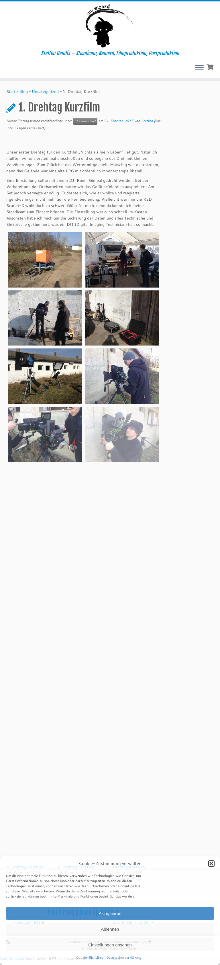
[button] (211, 863)
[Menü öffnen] (199, 68)
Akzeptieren (110, 913)
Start (10, 91)
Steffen (147, 120)
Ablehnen (110, 929)
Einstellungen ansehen (110, 944)
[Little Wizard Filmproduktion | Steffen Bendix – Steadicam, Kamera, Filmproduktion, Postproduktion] (110, 25)
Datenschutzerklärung (123, 957)
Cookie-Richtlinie (89, 957)
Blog (23, 91)
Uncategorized (45, 91)
